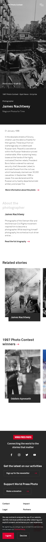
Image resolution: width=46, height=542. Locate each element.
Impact (26, 504)
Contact (6, 504)
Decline (23, 536)
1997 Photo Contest (15, 5)
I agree (8, 536)
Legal (4, 510)
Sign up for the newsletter (17, 473)
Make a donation (13, 491)
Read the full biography (15, 241)
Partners (27, 510)
